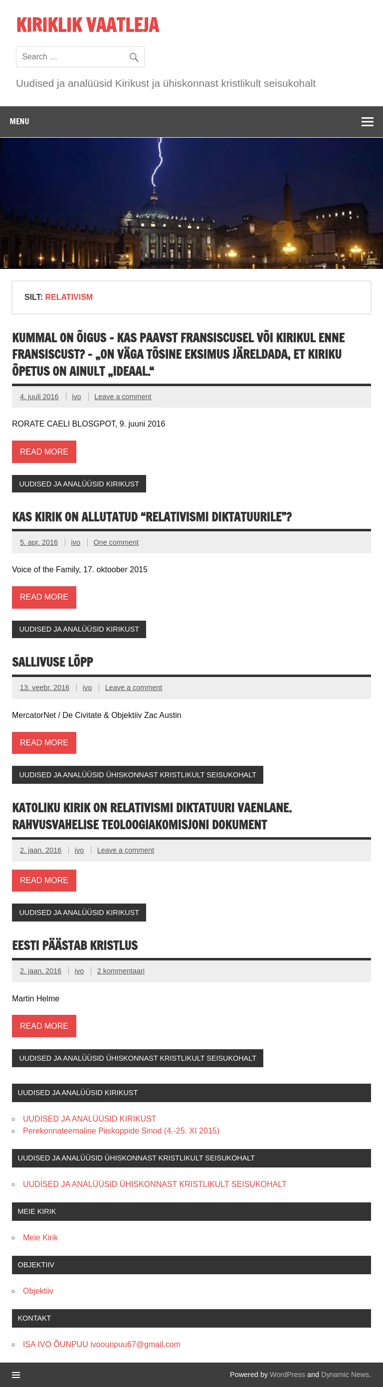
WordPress (287, 1375)
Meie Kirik (40, 1237)
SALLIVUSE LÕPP (52, 662)
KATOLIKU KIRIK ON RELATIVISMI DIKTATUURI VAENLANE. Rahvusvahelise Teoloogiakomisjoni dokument (152, 816)
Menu (19, 121)
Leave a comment (122, 397)
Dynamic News (345, 1375)
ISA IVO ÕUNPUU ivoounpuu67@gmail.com (102, 1344)
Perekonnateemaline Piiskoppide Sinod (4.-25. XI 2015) (121, 1131)
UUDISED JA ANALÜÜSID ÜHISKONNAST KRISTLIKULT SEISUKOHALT (137, 775)
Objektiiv (38, 1291)
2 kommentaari (121, 971)
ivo (76, 397)
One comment (116, 542)
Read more (44, 452)
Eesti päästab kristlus (75, 945)
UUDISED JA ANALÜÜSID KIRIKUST (79, 484)
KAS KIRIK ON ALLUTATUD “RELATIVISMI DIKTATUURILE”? (152, 516)
